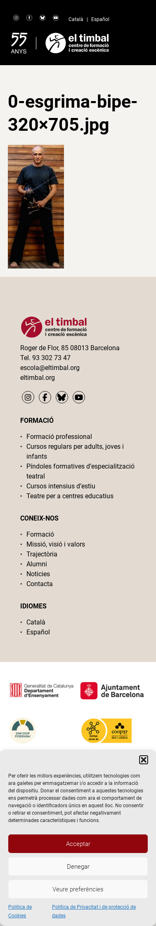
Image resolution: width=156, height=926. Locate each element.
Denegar (78, 866)
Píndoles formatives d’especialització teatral (80, 471)
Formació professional (59, 437)
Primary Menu (134, 41)
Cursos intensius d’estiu (60, 486)
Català (76, 19)
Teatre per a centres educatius (69, 496)
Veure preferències (78, 889)
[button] (143, 760)
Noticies (38, 574)
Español (100, 19)
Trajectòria (41, 554)
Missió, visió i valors (55, 544)
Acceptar (78, 844)
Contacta (39, 584)
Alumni (36, 564)
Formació (40, 534)
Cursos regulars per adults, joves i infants (75, 451)
